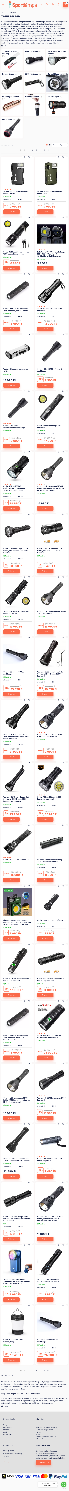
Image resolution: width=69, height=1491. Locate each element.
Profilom (6, 1430)
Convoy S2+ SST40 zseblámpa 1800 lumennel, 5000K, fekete (15, 309)
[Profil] (58, 4)
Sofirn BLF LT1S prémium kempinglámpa (13, 1341)
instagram (8, 1462)
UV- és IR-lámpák (18, 31)
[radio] (49, 145)
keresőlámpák (6, 31)
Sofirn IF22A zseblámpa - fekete (50, 920)
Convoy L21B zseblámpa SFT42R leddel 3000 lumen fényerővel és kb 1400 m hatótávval (50, 488)
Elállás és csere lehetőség (12, 1453)
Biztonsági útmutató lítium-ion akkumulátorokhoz (46, 1438)
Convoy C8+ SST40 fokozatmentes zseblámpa (14, 427)
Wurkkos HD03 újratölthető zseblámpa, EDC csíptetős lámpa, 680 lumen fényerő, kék (17, 1281)
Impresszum (40, 1425)
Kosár (5, 1432)
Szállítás (38, 1432)
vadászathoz (6, 1384)
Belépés (6, 1425)
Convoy (10, 36)
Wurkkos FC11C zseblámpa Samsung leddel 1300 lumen (48, 1280)
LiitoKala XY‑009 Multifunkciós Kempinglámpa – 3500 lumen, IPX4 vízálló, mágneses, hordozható (17, 922)
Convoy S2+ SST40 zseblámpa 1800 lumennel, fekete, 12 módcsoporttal (15, 1037)
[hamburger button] (3, 4)
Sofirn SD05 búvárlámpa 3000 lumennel (49, 309)
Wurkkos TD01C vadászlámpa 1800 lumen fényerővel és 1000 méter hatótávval (16, 736)
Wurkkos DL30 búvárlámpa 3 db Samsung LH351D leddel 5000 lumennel (50, 674)
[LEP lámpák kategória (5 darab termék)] (7, 119)
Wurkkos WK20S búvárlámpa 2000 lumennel (51, 1099)
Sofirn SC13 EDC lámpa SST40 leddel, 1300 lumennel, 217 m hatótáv (49, 551)
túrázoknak (26, 43)
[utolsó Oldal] (48, 150)
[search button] (47, 4)
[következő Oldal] (44, 150)
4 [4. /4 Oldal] (39, 150)
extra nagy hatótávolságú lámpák (38, 31)
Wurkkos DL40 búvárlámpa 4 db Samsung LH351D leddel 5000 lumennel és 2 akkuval (16, 799)
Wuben (29, 36)
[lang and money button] (52, 4)
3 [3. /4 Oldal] (36, 150)
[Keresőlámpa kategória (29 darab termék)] (8, 74)
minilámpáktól (61, 22)
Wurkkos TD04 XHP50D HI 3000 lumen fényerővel (16, 612)
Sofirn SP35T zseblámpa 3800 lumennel (49, 427)
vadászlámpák (26, 26)
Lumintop (61, 33)
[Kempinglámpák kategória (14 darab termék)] (32, 96)
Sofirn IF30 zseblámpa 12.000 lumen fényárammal (49, 798)
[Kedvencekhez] (24, 157)
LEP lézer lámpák (58, 29)
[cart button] (65, 4)
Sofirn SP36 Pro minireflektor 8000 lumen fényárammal (49, 1036)
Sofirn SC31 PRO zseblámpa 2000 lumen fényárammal (17, 980)
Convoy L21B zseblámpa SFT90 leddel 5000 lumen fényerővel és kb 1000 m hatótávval (16, 1100)
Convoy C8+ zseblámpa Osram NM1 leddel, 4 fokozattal (49, 735)
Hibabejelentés (8, 1451)
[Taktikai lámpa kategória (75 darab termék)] (31, 51)
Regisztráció (7, 1427)
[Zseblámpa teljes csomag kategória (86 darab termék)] (11, 52)
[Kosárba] (11, 211)
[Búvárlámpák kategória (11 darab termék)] (53, 96)
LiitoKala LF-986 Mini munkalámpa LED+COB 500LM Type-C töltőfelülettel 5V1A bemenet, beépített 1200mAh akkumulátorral (51, 255)
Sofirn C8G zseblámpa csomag (16, 860)
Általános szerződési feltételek (46, 1427)
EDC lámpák (48, 26)
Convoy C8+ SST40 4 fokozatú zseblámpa (49, 370)
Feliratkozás (42, 1462)
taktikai (35, 26)
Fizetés (38, 1434)
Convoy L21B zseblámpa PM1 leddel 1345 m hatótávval (51, 612)
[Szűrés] (2, 41)
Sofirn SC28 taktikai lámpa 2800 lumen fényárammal (50, 980)
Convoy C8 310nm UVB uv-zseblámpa (47, 1341)
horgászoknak (46, 40)
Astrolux (54, 33)
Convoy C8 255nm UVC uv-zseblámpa (14, 673)
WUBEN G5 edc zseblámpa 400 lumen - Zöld (49, 192)
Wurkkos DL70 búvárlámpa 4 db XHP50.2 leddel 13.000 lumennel (16, 1159)
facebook (4, 1462)
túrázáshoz (61, 1382)
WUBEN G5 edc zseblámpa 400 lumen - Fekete (16, 192)
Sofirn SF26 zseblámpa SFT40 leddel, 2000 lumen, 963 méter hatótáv (15, 551)
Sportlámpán (7, 22)
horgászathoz (29, 1384)
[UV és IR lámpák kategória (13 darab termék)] (55, 74)
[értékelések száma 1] (7, 189)
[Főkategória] (2, 12)
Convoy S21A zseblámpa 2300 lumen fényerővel (49, 1159)
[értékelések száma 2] (7, 423)
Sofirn (16, 36)
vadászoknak (35, 40)
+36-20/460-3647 (41, 4)
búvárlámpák (6, 33)
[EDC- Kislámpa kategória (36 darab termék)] (31, 74)
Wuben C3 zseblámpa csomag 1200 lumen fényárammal (49, 861)
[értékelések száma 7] (7, 857)
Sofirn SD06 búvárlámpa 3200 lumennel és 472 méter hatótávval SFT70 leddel (17, 1219)
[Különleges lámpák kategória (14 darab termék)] (10, 96)
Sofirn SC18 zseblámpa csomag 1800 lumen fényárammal (16, 253)
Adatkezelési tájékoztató (44, 1430)
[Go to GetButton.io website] (63, 1488)
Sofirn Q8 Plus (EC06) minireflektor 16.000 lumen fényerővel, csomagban (14, 488)
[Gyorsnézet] (29, 157)
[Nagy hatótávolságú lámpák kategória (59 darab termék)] (57, 52)
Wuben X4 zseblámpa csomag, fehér (16, 370)
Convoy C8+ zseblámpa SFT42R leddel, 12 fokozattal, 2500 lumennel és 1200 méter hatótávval (50, 1220)
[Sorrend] (60, 145)
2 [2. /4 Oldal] (32, 150)
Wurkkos (22, 36)
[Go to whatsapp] (63, 1484)
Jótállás (6, 1456)
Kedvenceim (7, 1434)
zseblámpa (40, 22)
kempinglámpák (57, 31)
